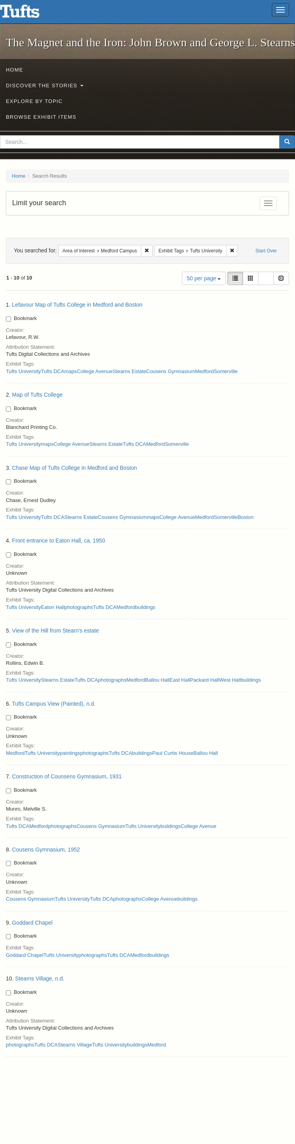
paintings (70, 753)
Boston (245, 517)
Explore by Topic (34, 101)
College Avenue (94, 371)
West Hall (230, 680)
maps (71, 371)
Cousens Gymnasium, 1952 (46, 849)
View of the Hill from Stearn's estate (55, 630)
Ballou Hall (157, 680)
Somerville (226, 371)
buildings (145, 607)
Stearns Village (75, 1045)
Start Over (266, 251)
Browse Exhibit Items (41, 117)
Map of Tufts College (37, 395)
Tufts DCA (52, 371)
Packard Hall (204, 680)
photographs (79, 607)
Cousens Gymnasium (170, 371)
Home (14, 70)
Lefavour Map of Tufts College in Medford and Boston (77, 305)
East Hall (180, 680)
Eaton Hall (53, 607)
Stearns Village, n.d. (39, 978)
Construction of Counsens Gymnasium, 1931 (67, 776)
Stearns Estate (129, 371)
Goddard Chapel (32, 923)
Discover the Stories (44, 85)
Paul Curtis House (173, 753)
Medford (204, 371)
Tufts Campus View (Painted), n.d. (53, 704)
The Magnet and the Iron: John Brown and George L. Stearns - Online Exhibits (29, 14)
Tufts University (23, 371)
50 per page (204, 278)
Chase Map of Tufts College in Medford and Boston (74, 468)
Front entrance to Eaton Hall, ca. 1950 (58, 540)
